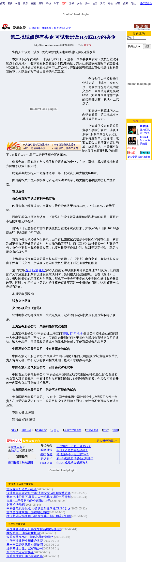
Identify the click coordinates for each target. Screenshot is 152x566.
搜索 (125, 3)
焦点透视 (59, 28)
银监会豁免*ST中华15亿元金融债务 (30, 537)
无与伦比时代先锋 (145, 130)
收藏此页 (41, 430)
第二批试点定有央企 (20, 552)
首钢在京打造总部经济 (21, 489)
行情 (35, 270)
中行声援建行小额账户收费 (24, 540)
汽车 (56, 3)
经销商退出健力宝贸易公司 (24, 548)
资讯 (28, 270)
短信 (110, 3)
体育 (17, 3)
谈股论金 (26, 430)
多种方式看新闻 (72, 430)
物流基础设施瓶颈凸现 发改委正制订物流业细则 (38, 516)
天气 (102, 3)
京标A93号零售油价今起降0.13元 (28, 500)
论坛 (42, 270)
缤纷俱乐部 (144, 156)
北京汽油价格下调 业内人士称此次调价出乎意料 (38, 497)
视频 (33, 3)
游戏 (71, 3)
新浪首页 (34, 28)
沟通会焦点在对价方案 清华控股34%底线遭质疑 (38, 493)
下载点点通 (92, 430)
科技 (48, 3)
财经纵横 (46, 28)
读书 (87, 3)
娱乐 (25, 3)
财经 (41, 3)
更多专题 (132, 156)
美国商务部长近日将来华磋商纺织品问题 (33, 529)
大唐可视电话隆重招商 (37, 144)
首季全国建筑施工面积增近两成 (27, 512)
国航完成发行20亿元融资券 (24, 556)
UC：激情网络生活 (35, 148)
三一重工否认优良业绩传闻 (24, 544)
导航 (133, 3)
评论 (14, 430)
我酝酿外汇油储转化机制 (23, 533)
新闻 (10, 3)
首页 (2, 3)
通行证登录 (146, 3)
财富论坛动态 (15, 504)
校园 (94, 3)
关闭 (115, 430)
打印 (105, 430)
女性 (79, 3)
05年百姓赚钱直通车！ (66, 144)
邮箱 (118, 3)
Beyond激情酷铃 (145, 140)
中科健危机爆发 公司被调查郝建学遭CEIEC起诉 (38, 508)
